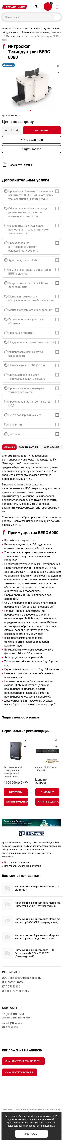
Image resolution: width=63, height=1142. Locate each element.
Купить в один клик (31, 140)
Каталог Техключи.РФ (27, 28)
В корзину (41, 130)
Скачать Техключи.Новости (23, 1061)
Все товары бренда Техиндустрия (22, 866)
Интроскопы (13, 36)
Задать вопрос (31, 149)
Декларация (8, 65)
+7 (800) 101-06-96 (36, 6)
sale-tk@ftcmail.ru (12, 1023)
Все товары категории (16, 862)
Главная (6, 28)
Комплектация (50, 447)
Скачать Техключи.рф (19, 1072)
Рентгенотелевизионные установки (41, 32)
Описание (9, 447)
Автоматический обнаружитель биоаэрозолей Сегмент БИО (13, 772)
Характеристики (28, 447)
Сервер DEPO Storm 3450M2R (45, 769)
